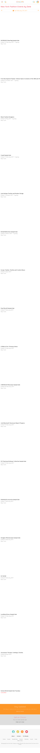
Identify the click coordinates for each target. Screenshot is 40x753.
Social (31, 739)
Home (4, 739)
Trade (36, 739)
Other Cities (20, 740)
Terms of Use (35, 743)
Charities (26, 739)
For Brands (25, 736)
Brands (21, 739)
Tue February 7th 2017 (20, 10)
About (13, 736)
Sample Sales (15, 739)
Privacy (20, 744)
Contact (19, 736)
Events (8, 739)
